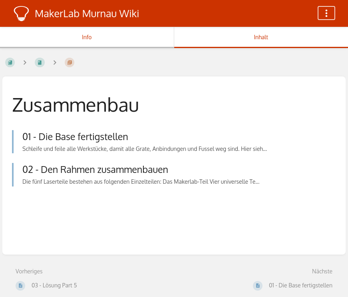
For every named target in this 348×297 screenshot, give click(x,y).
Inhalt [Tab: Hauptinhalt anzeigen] (261, 37)
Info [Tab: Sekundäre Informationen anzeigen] (87, 37)
